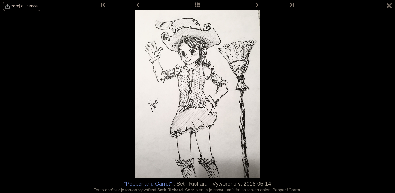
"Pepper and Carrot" (148, 184)
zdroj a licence (24, 6)
